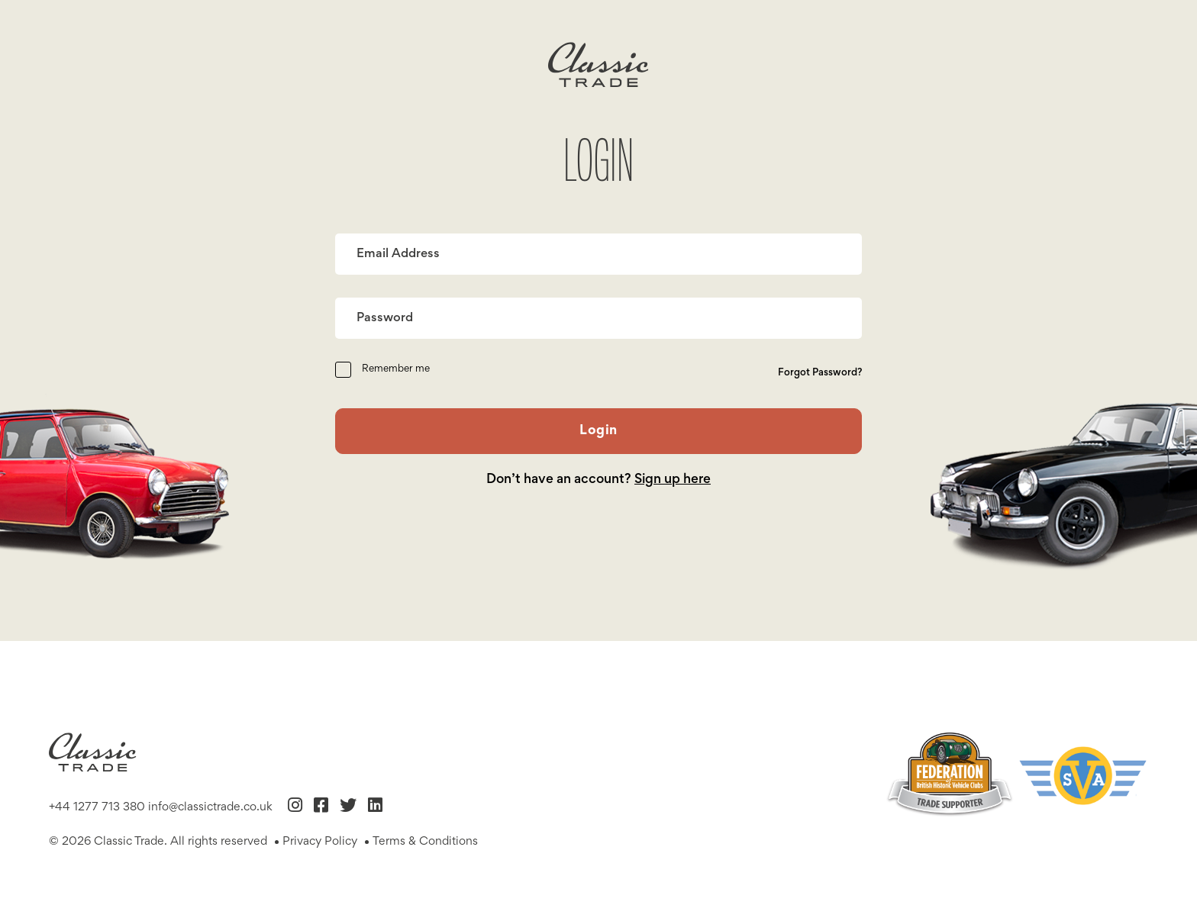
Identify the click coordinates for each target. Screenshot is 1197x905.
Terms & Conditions (425, 841)
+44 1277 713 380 (97, 807)
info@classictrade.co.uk (210, 807)
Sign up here (672, 480)
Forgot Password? (820, 373)
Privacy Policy (319, 841)
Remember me (396, 369)
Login (598, 431)
